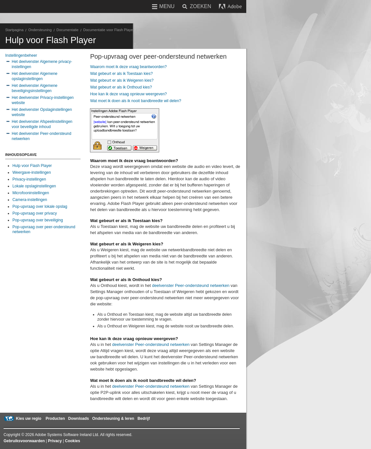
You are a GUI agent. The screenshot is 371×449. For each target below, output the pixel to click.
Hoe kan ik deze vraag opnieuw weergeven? (128, 94)
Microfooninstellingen (30, 193)
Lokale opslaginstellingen (34, 186)
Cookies (72, 441)
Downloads (78, 418)
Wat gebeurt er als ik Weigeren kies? (121, 80)
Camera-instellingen (29, 199)
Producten (55, 418)
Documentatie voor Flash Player (108, 30)
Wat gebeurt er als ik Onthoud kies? (121, 87)
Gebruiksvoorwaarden (24, 441)
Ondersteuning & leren (113, 418)
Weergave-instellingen (31, 172)
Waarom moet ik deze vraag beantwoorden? (128, 67)
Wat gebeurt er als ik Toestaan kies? (121, 73)
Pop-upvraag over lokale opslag (39, 206)
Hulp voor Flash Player (32, 165)
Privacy (55, 441)
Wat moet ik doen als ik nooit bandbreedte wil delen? (135, 101)
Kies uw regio (28, 418)
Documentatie (68, 30)
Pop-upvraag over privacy (34, 213)
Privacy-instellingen (29, 179)
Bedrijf (143, 418)
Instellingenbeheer (21, 55)
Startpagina (14, 30)
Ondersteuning (40, 30)
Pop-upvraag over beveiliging (37, 220)
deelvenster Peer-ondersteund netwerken (190, 285)
